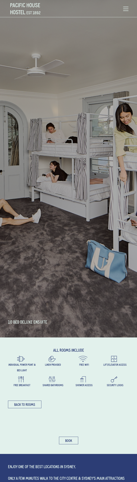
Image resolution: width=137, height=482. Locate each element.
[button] (126, 8)
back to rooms (24, 404)
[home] (24, 8)
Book (68, 440)
